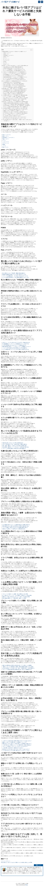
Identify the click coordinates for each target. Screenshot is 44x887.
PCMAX (5, 61)
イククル (5, 62)
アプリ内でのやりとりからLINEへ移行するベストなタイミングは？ (15, 118)
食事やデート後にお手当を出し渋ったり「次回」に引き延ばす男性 (16, 596)
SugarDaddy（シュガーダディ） (9, 55)
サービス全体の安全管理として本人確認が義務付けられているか (15, 70)
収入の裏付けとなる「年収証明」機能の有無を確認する (13, 66)
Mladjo (26, 884)
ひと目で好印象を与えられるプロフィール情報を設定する (13, 75)
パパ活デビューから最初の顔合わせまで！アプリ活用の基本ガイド (14, 72)
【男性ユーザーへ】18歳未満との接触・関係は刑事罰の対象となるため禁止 (16, 104)
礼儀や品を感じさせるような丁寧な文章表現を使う (12, 82)
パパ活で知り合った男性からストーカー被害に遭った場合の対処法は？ (16, 113)
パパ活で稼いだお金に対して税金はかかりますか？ (12, 115)
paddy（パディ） (6, 54)
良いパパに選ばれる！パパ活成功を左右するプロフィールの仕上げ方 (14, 81)
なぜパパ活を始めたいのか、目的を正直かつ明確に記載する (14, 83)
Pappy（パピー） (6, 56)
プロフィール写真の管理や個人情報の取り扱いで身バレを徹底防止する (16, 106)
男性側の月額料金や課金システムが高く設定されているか (13, 68)
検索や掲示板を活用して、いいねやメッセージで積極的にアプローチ (15, 77)
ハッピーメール (6, 59)
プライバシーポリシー (5, 861)
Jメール (5, 57)
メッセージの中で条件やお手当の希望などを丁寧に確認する (14, 78)
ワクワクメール (6, 60)
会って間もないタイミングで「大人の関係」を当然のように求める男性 (16, 97)
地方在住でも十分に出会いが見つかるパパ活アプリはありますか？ (16, 749)
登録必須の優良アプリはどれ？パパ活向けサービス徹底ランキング (14, 51)
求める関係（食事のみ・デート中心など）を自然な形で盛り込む (15, 86)
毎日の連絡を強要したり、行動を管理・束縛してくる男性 (13, 100)
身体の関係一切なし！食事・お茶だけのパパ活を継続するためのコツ (14, 88)
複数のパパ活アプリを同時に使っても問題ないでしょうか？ (14, 110)
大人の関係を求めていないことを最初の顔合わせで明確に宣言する (16, 524)
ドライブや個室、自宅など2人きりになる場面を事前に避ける (14, 92)
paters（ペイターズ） (7, 52)
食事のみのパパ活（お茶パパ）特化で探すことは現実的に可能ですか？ (16, 111)
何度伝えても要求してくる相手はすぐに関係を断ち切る (13, 93)
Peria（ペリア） (7, 64)
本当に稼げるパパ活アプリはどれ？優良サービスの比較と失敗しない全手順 (16, 862)
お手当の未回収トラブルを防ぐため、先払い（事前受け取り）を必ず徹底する (17, 105)
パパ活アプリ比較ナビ (10, 2)
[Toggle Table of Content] (30, 50)
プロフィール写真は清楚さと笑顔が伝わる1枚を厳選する (13, 87)
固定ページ (7, 120)
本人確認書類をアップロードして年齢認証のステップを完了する (15, 74)
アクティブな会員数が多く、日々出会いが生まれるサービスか (14, 69)
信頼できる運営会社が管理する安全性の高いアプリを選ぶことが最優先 (17, 665)
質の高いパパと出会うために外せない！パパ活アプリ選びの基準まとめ (15, 65)
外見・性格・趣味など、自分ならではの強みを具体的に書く (14, 84)
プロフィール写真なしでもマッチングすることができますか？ (14, 114)
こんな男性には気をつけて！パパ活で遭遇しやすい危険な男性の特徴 (14, 95)
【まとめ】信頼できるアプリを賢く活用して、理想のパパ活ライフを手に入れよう (17, 119)
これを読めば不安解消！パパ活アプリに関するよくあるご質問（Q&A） (15, 108)
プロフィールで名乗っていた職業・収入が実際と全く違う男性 (14, 96)
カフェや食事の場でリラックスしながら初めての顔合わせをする (15, 79)
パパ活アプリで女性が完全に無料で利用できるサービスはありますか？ (16, 109)
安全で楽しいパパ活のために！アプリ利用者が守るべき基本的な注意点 (15, 101)
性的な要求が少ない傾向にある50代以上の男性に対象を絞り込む (15, 91)
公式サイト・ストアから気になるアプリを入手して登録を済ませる (15, 73)
